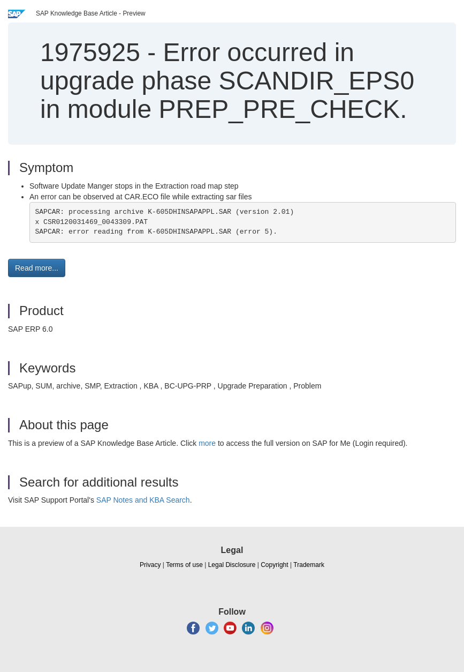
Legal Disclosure (232, 565)
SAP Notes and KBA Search (143, 500)
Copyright (274, 565)
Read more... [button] (36, 268)
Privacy (150, 565)
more (207, 443)
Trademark (308, 565)
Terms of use (184, 565)
